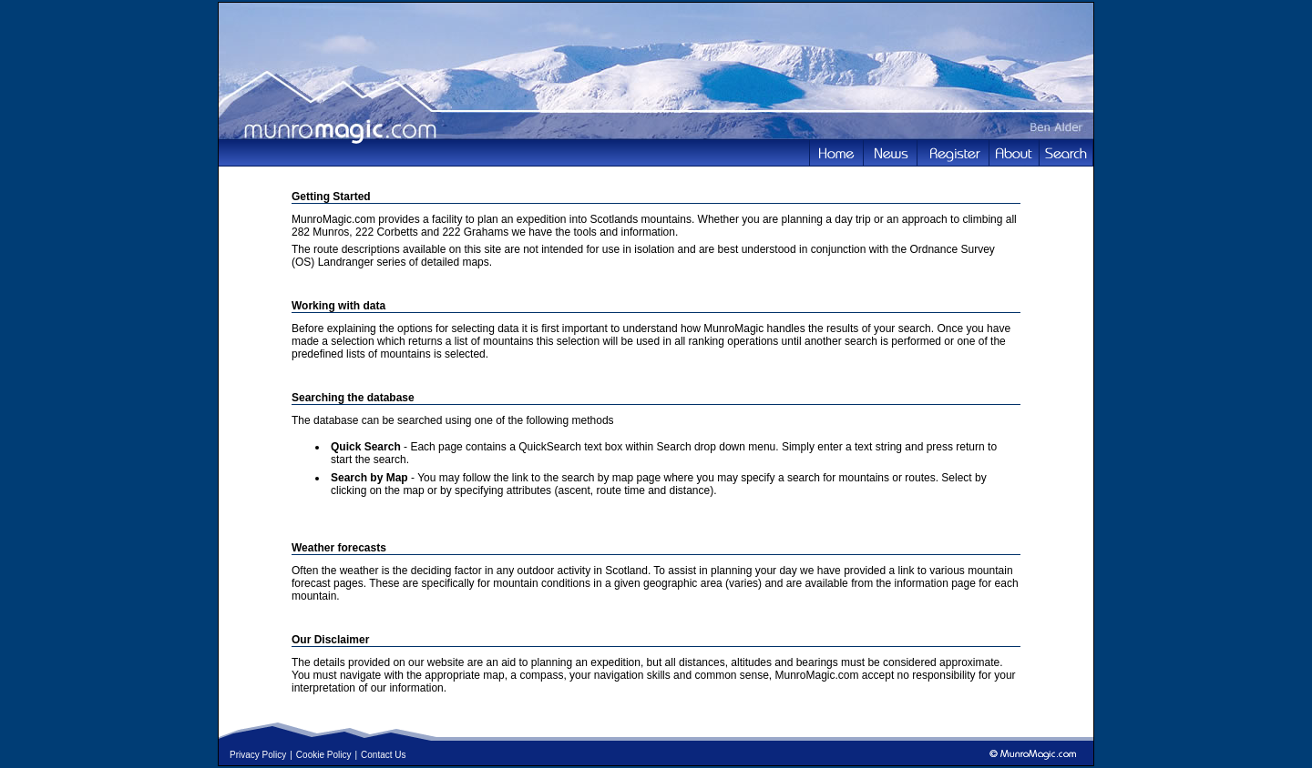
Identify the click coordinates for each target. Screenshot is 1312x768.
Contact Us (383, 755)
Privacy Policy (258, 755)
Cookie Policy (324, 755)
